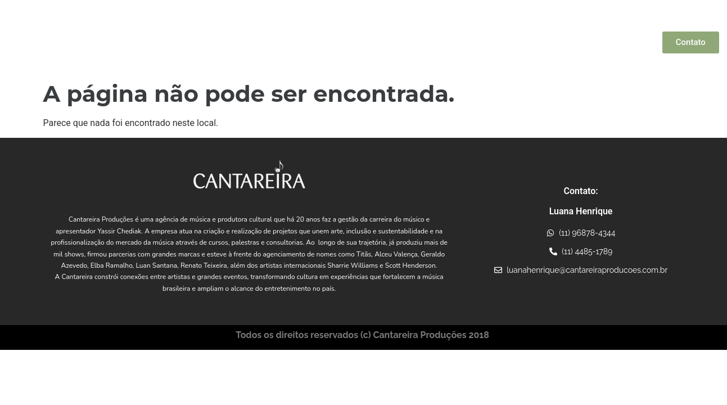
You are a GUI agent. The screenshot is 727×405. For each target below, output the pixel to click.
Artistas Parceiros (358, 42)
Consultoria (596, 42)
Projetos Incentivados (526, 42)
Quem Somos (221, 42)
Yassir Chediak (282, 42)
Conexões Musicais (442, 42)
